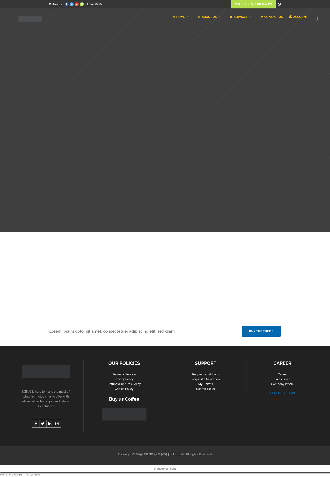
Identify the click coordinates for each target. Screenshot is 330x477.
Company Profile (282, 384)
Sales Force (282, 379)
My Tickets (205, 384)
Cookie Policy (124, 389)
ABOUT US (211, 17)
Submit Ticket (205, 389)
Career (282, 374)
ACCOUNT (300, 17)
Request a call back (205, 374)
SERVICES (243, 17)
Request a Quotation (206, 379)
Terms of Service (124, 374)
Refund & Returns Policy (124, 384)
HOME (182, 17)
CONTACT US (273, 17)
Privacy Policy (124, 379)
